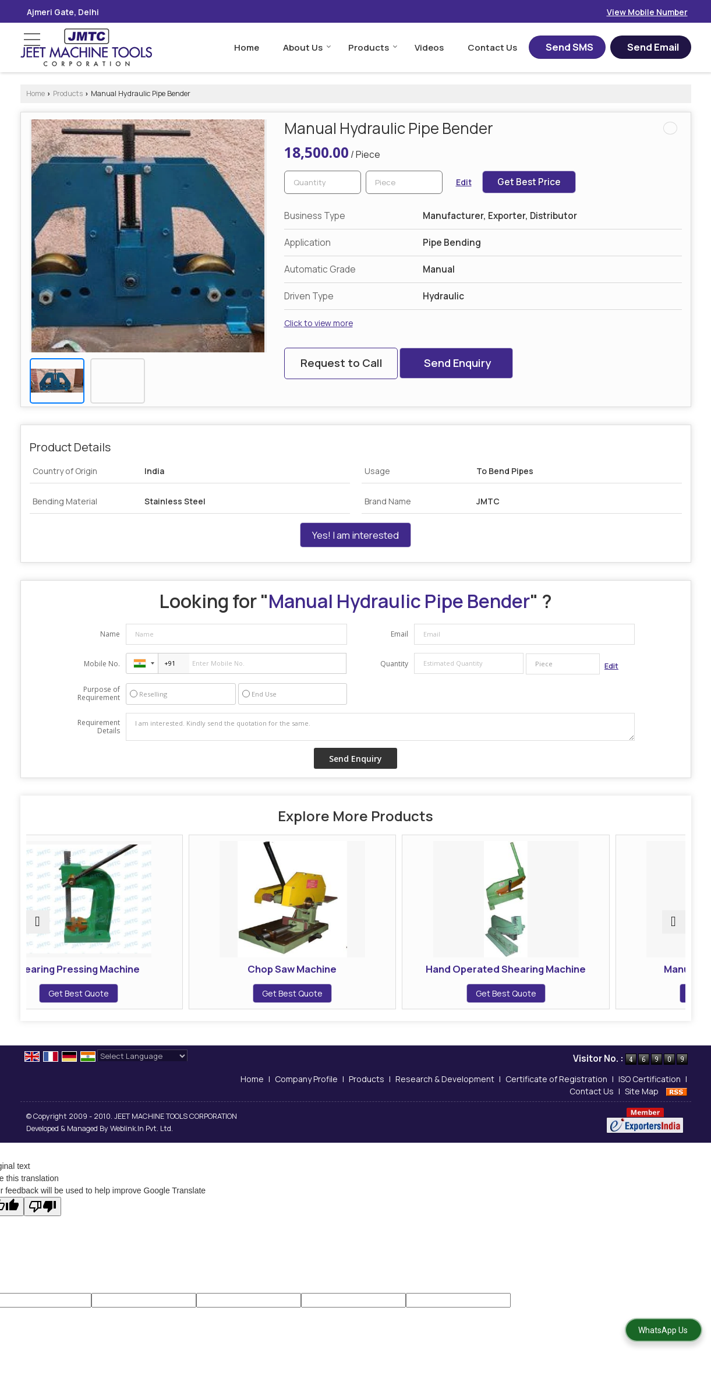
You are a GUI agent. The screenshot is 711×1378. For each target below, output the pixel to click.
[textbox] (404, 182)
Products (373, 47)
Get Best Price (529, 182)
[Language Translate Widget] (142, 1067)
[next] (673, 927)
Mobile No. (102, 664)
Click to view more (318, 322)
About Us (307, 47)
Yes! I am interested (355, 535)
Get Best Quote (106, 993)
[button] (647, 11)
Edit (464, 182)
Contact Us (492, 47)
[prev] (37, 927)
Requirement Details (98, 727)
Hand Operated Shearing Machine (439, 974)
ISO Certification (649, 1090)
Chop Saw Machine (272, 969)
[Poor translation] (42, 1218)
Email (399, 634)
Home (246, 47)
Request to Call (341, 362)
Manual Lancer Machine (605, 969)
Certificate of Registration (556, 1090)
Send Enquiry (457, 362)
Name (110, 634)
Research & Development (444, 1090)
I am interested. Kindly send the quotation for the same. (380, 727)
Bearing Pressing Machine (106, 969)
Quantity (394, 664)
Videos (429, 47)
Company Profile (306, 1090)
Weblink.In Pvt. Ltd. (141, 1140)
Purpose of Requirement (98, 694)
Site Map (642, 1102)
